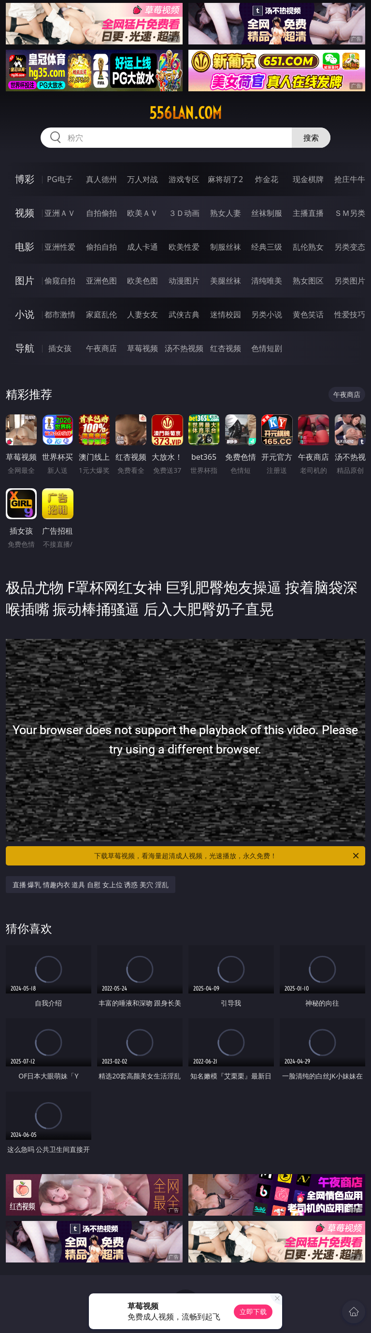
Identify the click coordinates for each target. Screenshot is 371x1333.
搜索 (311, 137)
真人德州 (101, 179)
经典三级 (266, 246)
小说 (24, 314)
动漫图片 (184, 280)
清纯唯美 (266, 280)
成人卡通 (142, 246)
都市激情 (59, 314)
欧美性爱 (184, 246)
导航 (24, 348)
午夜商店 (101, 348)
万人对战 (142, 179)
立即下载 (253, 1311)
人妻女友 (142, 314)
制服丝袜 (225, 246)
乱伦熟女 (308, 246)
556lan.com (185, 113)
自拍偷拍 (101, 213)
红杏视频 (225, 348)
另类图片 (349, 280)
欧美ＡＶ (142, 213)
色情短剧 (266, 348)
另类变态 (349, 246)
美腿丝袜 (225, 280)
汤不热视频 (184, 348)
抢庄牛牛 (349, 179)
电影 (24, 246)
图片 (24, 280)
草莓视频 (142, 348)
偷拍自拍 (101, 246)
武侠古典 (184, 314)
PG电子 (59, 179)
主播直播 (308, 213)
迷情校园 (225, 314)
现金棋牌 (308, 179)
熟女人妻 (225, 213)
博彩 (24, 178)
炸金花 (266, 179)
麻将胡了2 (225, 179)
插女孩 (59, 348)
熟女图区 (308, 280)
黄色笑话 (308, 314)
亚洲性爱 (59, 246)
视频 (24, 212)
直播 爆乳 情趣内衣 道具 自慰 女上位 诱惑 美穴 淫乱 (91, 884)
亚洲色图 (101, 280)
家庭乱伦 (101, 314)
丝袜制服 (266, 213)
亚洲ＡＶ (59, 213)
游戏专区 (184, 179)
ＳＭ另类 (349, 213)
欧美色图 (142, 280)
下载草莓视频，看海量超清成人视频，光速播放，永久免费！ (227, 856)
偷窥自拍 (59, 280)
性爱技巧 (349, 314)
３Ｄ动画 (184, 213)
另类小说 (266, 314)
